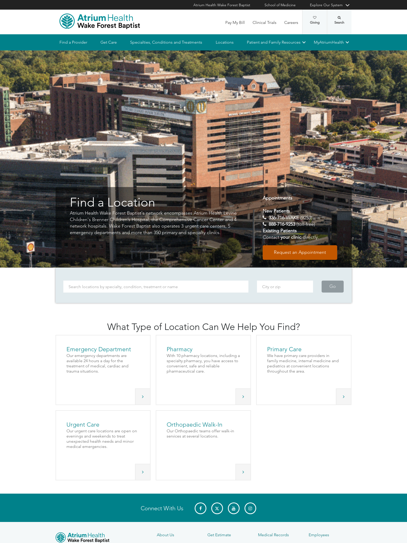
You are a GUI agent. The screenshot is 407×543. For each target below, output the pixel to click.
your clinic (291, 237)
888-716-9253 (282, 224)
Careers (291, 22)
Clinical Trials (264, 22)
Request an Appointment (300, 252)
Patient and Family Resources (273, 42)
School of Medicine (280, 5)
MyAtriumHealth (329, 42)
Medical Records (273, 534)
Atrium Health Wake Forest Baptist (221, 5)
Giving (315, 20)
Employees (319, 534)
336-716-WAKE (284, 218)
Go (332, 286)
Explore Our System (326, 5)
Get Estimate (219, 534)
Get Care (108, 42)
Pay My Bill (235, 22)
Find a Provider (73, 42)
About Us (165, 534)
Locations (224, 42)
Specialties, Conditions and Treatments (166, 42)
